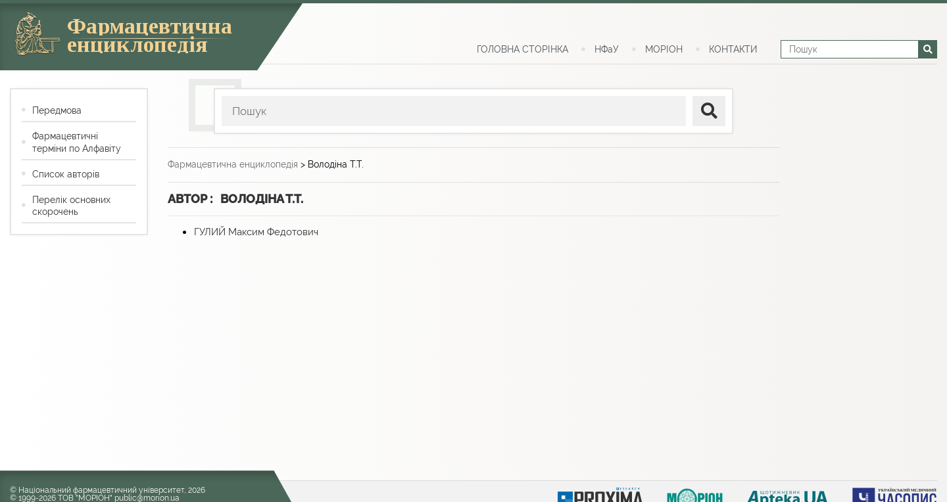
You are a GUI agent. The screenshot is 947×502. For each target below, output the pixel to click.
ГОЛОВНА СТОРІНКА (522, 49)
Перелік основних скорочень (71, 205)
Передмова (57, 110)
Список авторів (65, 174)
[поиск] (708, 111)
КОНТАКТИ (733, 49)
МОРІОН (664, 49)
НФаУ (607, 49)
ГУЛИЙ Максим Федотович (256, 232)
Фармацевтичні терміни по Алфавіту (76, 142)
